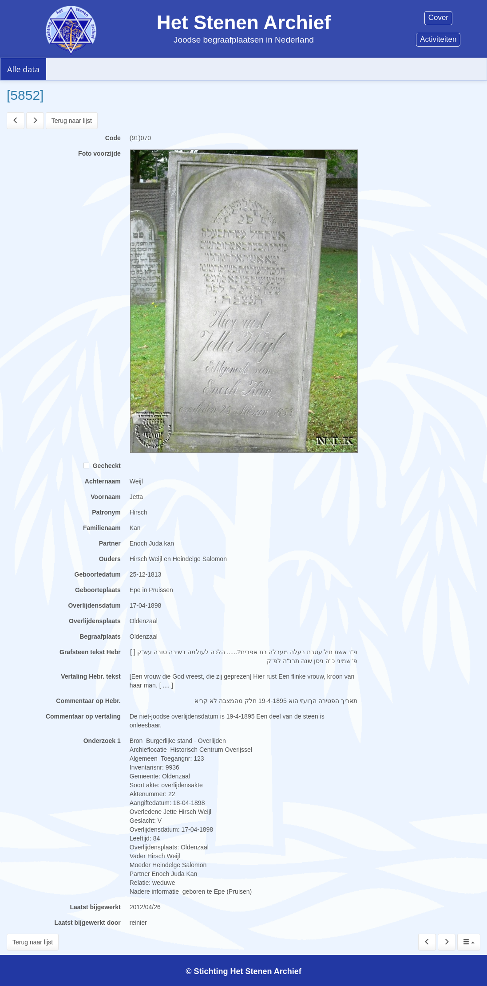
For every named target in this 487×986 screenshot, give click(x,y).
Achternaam (103, 481)
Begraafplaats (100, 636)
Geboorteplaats (98, 589)
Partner (110, 543)
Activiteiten (438, 39)
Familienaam (102, 527)
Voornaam (105, 496)
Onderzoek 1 (102, 740)
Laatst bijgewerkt (95, 907)
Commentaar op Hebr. (88, 700)
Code (113, 137)
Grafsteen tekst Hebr (90, 652)
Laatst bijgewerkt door (87, 922)
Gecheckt (102, 465)
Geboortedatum (98, 574)
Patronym (106, 512)
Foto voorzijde (99, 153)
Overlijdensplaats (95, 621)
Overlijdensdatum (94, 605)
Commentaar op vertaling (83, 716)
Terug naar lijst (71, 120)
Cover (438, 17)
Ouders (110, 558)
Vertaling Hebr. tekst (91, 676)
